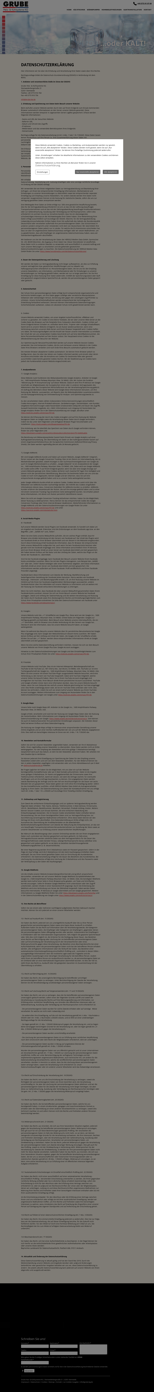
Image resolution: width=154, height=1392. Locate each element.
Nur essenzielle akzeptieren (87, 172)
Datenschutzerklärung (47, 165)
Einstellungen (42, 172)
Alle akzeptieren (110, 172)
